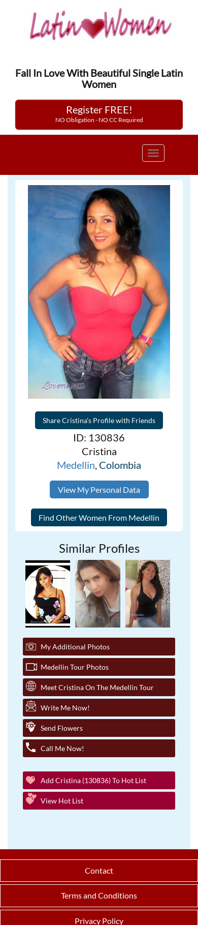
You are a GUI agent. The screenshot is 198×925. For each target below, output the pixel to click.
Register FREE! (99, 113)
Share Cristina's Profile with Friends (99, 420)
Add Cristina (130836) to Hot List (93, 780)
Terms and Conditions (99, 895)
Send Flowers (62, 728)
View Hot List (62, 800)
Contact (99, 870)
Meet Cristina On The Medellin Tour (97, 687)
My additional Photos (75, 646)
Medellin (76, 465)
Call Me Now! (62, 748)
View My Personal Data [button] (99, 489)
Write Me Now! (65, 707)
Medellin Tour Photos (75, 667)
